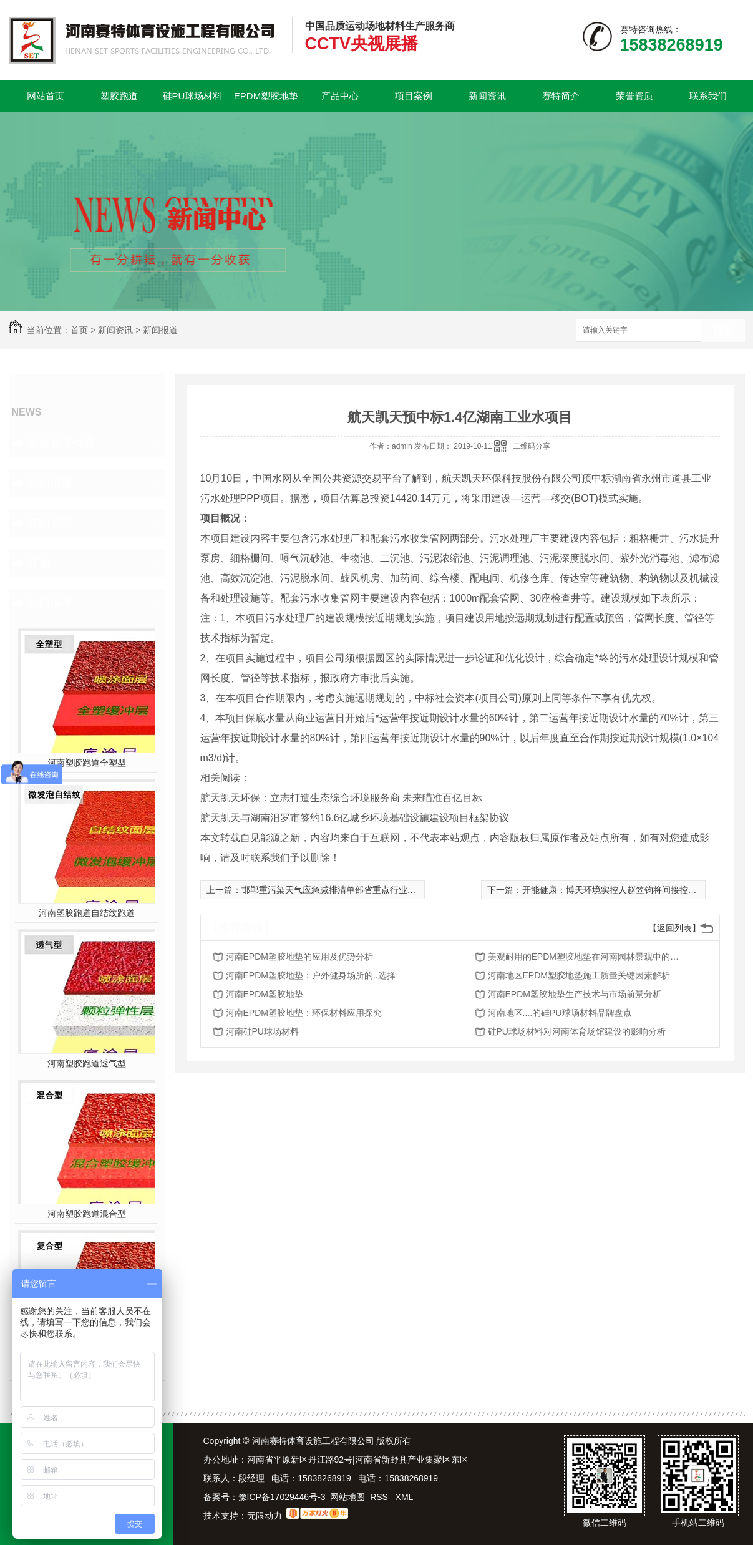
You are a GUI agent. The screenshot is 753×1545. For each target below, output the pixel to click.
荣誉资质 (634, 95)
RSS (380, 1497)
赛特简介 (561, 95)
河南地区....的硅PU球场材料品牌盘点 (560, 1013)
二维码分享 (531, 446)
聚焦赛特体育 (61, 443)
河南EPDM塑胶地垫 (264, 994)
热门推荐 (49, 603)
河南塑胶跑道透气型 (86, 1063)
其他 (38, 563)
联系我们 (708, 95)
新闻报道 (160, 330)
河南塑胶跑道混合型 (86, 1214)
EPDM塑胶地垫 (266, 95)
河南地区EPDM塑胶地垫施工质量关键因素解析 (579, 975)
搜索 (723, 331)
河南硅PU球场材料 (262, 1031)
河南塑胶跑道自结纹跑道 (87, 913)
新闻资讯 (487, 95)
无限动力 (264, 1516)
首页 (79, 330)
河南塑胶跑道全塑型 (86, 763)
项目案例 (413, 95)
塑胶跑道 (119, 95)
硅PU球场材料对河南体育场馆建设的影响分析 (577, 1031)
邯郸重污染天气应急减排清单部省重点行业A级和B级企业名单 (360, 890)
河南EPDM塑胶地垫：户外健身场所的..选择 (311, 975)
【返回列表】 (674, 928)
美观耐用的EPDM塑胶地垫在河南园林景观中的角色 (587, 957)
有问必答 (49, 523)
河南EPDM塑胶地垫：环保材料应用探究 (304, 1013)
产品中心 (340, 95)
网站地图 (347, 1497)
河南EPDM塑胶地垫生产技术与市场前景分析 (574, 994)
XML (405, 1497)
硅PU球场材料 (193, 95)
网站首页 (45, 95)
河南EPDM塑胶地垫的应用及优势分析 (299, 957)
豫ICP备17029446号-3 (282, 1497)
